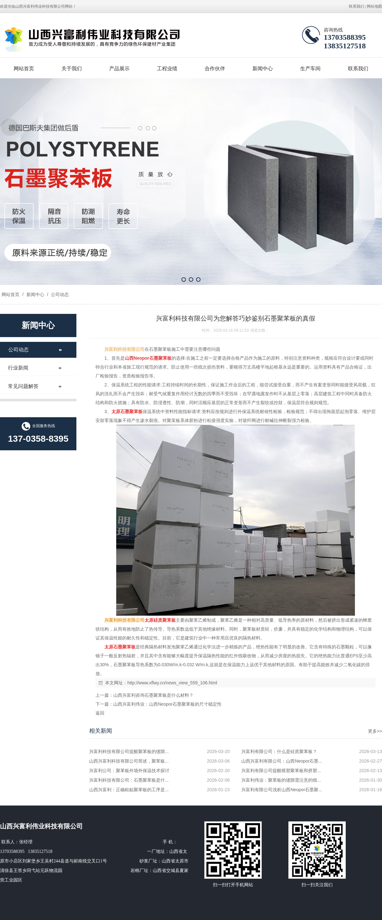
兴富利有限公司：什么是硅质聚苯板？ (279, 751)
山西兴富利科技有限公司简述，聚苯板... (129, 761)
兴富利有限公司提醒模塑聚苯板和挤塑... (281, 770)
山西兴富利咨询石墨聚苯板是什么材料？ (153, 695)
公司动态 (59, 294)
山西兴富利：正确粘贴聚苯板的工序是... (129, 789)
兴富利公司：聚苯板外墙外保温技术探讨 (129, 770)
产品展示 (119, 68)
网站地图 (374, 6)
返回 (100, 713)
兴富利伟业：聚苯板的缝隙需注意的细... (281, 780)
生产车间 (310, 68)
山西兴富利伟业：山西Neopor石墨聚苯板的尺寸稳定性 (167, 704)
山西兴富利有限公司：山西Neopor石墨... (281, 761)
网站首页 (24, 68)
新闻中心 (262, 68)
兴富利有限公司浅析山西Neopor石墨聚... (281, 789)
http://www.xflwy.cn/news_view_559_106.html (172, 682)
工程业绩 (167, 68)
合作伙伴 (215, 68)
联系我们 (356, 6)
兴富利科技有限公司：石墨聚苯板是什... (129, 780)
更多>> (375, 731)
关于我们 (71, 68)
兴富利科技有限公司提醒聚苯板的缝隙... (129, 751)
